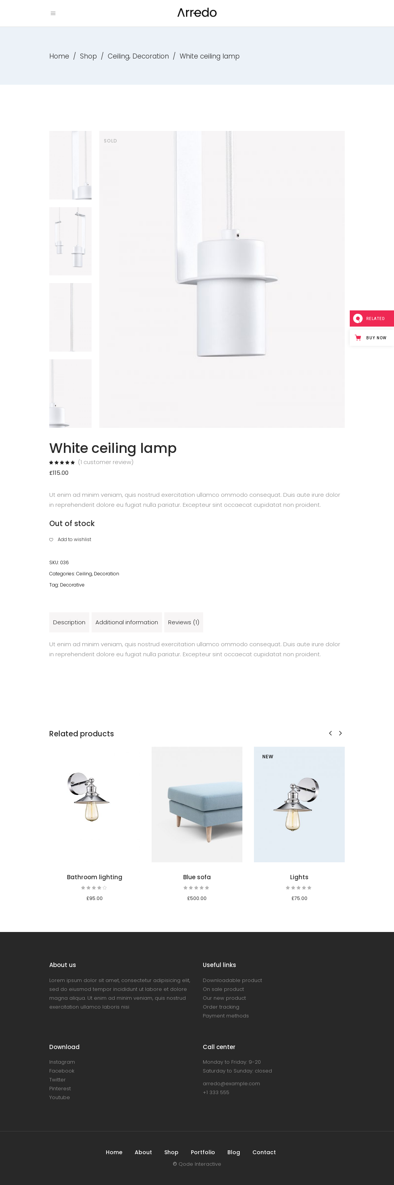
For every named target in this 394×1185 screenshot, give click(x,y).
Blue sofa (197, 877)
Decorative (72, 585)
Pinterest (60, 1088)
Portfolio (203, 1152)
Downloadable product (232, 980)
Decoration (150, 56)
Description (69, 622)
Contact (264, 1152)
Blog (233, 1152)
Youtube (59, 1097)
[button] (70, 540)
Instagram (62, 1062)
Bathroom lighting (94, 877)
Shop (88, 56)
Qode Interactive (200, 1164)
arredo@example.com (231, 1083)
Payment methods (226, 1015)
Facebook (61, 1070)
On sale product (223, 989)
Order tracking (221, 1007)
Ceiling (118, 56)
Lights (299, 877)
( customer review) (106, 462)
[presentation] (330, 733)
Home (59, 56)
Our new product (224, 998)
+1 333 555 (216, 1092)
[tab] (69, 622)
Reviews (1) (183, 622)
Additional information (126, 622)
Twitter (57, 1079)
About (143, 1152)
